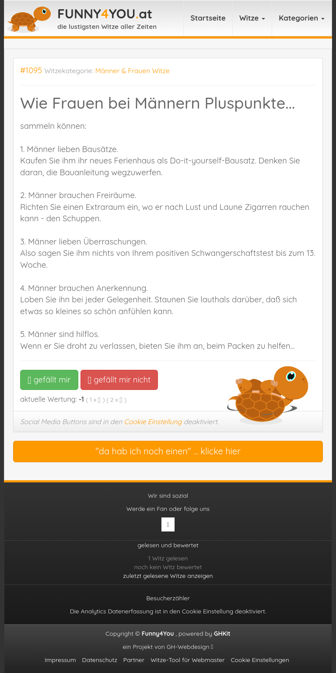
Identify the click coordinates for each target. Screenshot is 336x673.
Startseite (208, 17)
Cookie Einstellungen (260, 660)
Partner (133, 660)
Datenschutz (99, 660)
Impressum (60, 660)
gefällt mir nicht (119, 380)
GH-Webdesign (190, 647)
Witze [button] (252, 17)
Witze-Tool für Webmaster (187, 660)
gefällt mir (49, 380)
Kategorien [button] (302, 17)
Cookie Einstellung (153, 421)
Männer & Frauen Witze (132, 70)
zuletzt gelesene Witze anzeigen (168, 576)
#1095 (31, 70)
